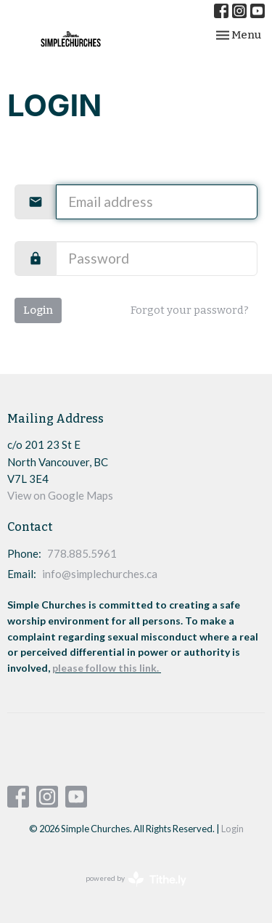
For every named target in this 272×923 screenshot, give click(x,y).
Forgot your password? (190, 310)
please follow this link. (106, 668)
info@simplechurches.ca (99, 573)
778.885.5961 (82, 553)
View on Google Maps (60, 495)
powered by (136, 879)
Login (38, 310)
